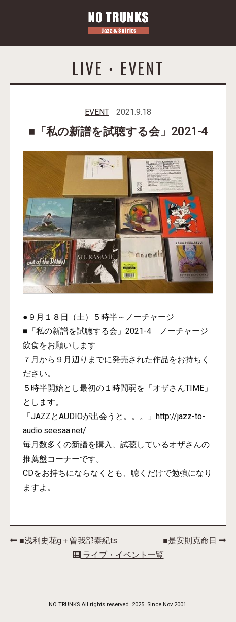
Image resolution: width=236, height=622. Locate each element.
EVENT (97, 112)
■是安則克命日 (194, 540)
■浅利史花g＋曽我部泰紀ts (63, 540)
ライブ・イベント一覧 (118, 555)
